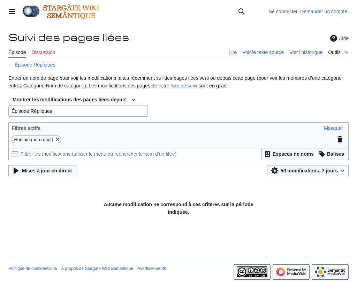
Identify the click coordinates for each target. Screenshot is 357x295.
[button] (333, 128)
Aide (338, 38)
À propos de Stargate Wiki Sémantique (97, 268)
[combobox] (73, 100)
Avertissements (151, 268)
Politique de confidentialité (32, 268)
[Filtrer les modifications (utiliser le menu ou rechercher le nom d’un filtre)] (135, 154)
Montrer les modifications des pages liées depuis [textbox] (70, 99)
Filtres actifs (26, 128)
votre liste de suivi (177, 85)
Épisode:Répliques (35, 65)
